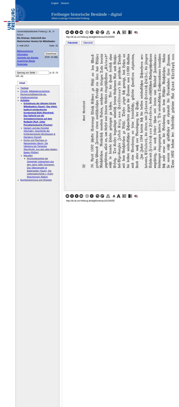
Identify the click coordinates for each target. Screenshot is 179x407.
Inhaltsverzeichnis (29, 97)
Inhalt (22, 83)
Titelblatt (24, 88)
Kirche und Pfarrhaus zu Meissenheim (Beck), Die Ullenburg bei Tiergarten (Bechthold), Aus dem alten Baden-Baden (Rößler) (41, 146)
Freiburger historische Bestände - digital (86, 14)
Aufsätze (24, 100)
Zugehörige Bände (26, 61)
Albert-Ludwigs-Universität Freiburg (70, 18)
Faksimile (73, 43)
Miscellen (28, 155)
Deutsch (65, 3)
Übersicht (88, 43)
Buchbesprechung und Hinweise (36, 180)
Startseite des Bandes (27, 57)
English (54, 3)
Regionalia (22, 64)
